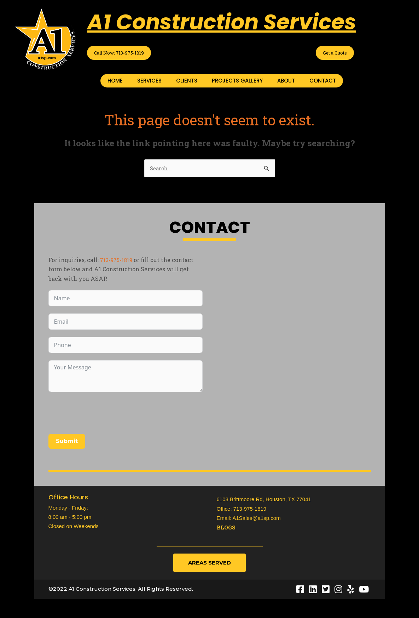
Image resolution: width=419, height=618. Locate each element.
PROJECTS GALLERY (237, 81)
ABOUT (286, 81)
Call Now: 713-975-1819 (125, 53)
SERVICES (149, 81)
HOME (115, 81)
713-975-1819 (117, 261)
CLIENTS (186, 81)
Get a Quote (332, 53)
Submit (67, 442)
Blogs (227, 528)
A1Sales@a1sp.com (257, 519)
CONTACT (322, 81)
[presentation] (102, 414)
